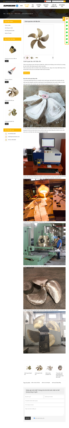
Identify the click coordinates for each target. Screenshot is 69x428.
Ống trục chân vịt (8, 79)
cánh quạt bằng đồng (56, 382)
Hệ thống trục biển (9, 27)
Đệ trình (27, 418)
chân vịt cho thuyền (46, 382)
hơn (7, 61)
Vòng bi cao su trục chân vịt (11, 58)
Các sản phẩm (26, 5)
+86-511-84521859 (12, 139)
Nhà (21, 5)
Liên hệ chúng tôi (54, 5)
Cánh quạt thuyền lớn (9, 121)
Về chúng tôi (62, 5)
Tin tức (33, 5)
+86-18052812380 (22, 1)
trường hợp (38, 5)
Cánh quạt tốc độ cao (9, 100)
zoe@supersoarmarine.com (10, 1)
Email (26, 73)
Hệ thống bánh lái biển (9, 30)
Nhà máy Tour (46, 5)
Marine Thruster (8, 33)
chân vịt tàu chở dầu (35, 382)
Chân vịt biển (17, 13)
